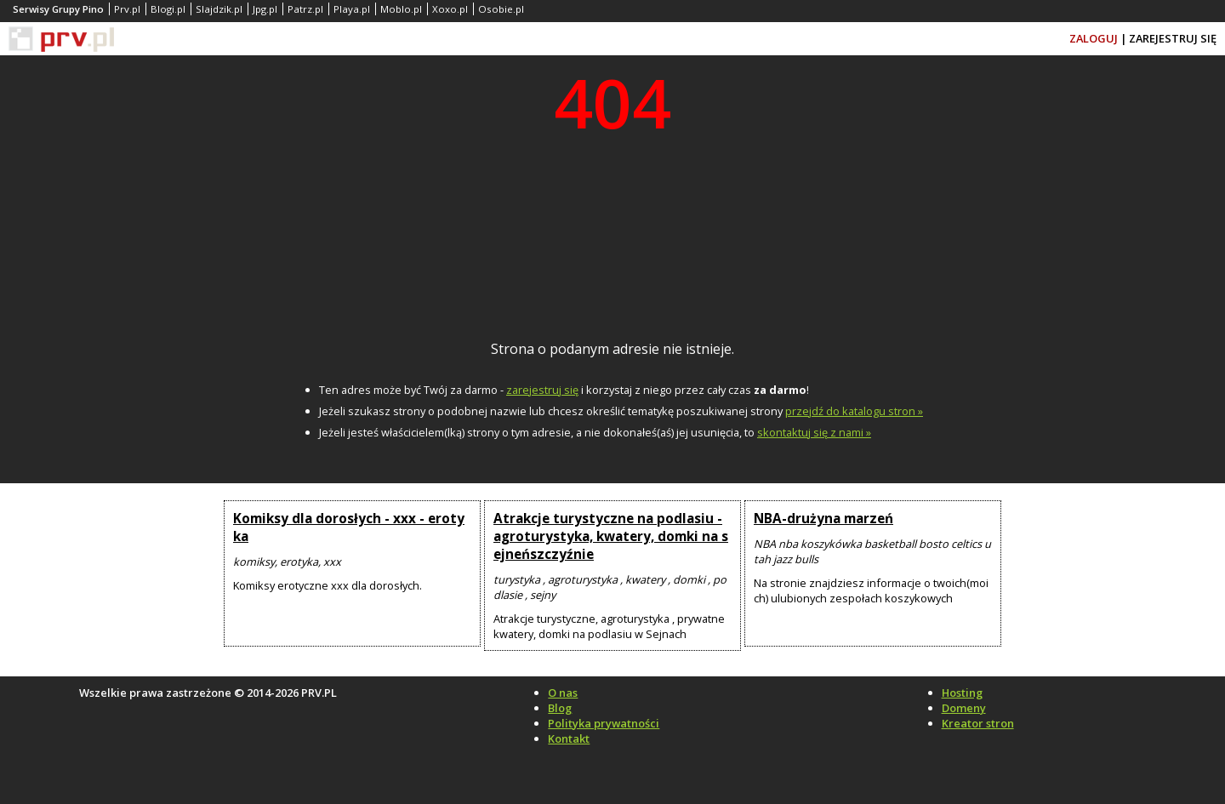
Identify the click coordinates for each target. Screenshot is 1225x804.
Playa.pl (351, 9)
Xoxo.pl (450, 9)
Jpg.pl (265, 9)
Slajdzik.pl (219, 9)
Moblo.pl (401, 9)
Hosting (962, 692)
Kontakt (569, 738)
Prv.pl (127, 9)
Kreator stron (978, 723)
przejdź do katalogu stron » (854, 411)
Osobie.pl (501, 9)
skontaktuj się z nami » (814, 432)
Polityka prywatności (603, 723)
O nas (563, 692)
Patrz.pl (305, 9)
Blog (560, 708)
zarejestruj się (542, 389)
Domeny (964, 708)
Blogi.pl (168, 9)
